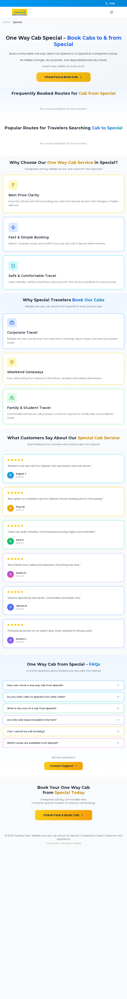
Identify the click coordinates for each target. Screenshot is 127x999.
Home (6, 22)
